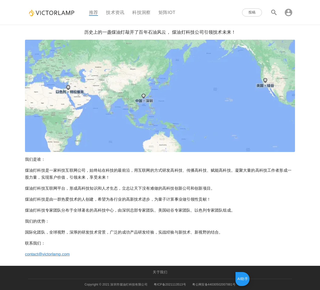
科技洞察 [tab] (141, 12)
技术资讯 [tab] (115, 12)
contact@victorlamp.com (47, 254)
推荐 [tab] (93, 12)
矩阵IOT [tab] (166, 12)
